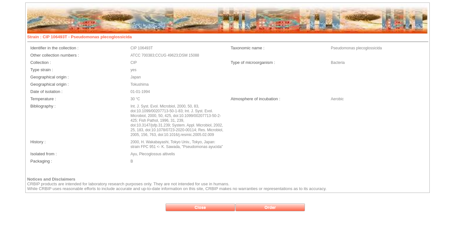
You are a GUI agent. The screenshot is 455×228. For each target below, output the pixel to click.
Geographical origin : (49, 77)
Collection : (40, 62)
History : (38, 141)
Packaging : (41, 161)
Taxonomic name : (247, 48)
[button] (200, 207)
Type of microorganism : (253, 62)
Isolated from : (43, 153)
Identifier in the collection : (54, 48)
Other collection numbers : (54, 55)
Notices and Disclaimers (51, 179)
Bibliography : (43, 106)
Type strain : (41, 69)
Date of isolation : (46, 91)
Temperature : (43, 98)
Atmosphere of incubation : (255, 98)
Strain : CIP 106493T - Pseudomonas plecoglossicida (79, 36)
